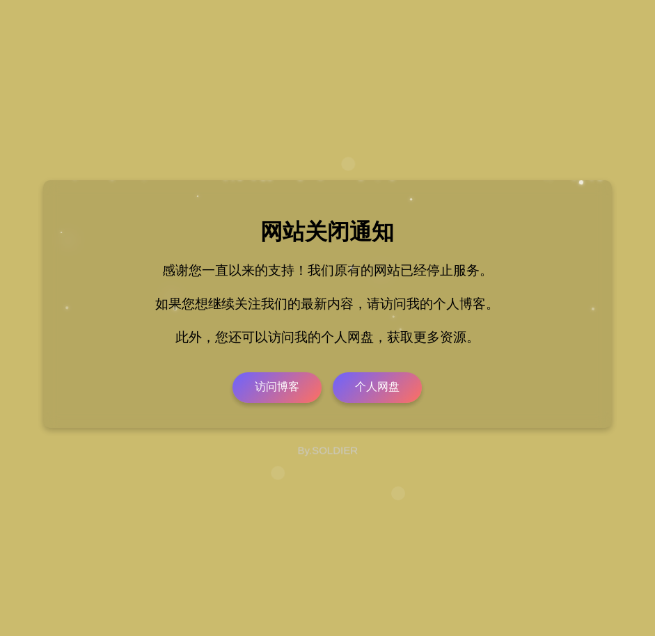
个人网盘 (377, 386)
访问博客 (277, 386)
